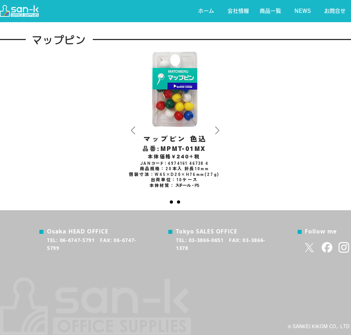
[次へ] (217, 131)
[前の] (133, 131)
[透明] (178, 202)
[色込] (171, 202)
